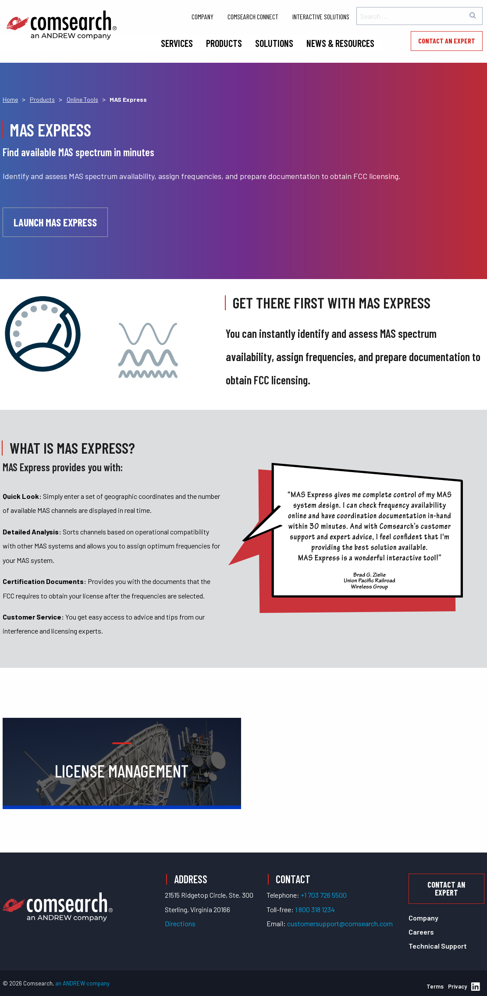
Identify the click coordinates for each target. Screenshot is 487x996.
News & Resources (340, 43)
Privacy (457, 986)
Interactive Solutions (320, 16)
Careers (421, 932)
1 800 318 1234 (315, 909)
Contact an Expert (446, 40)
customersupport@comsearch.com (340, 923)
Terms (435, 986)
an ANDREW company (82, 983)
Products (224, 43)
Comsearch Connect (253, 16)
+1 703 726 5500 (324, 895)
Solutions (274, 43)
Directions (180, 923)
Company (202, 16)
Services (177, 43)
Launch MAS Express (55, 222)
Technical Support (438, 946)
